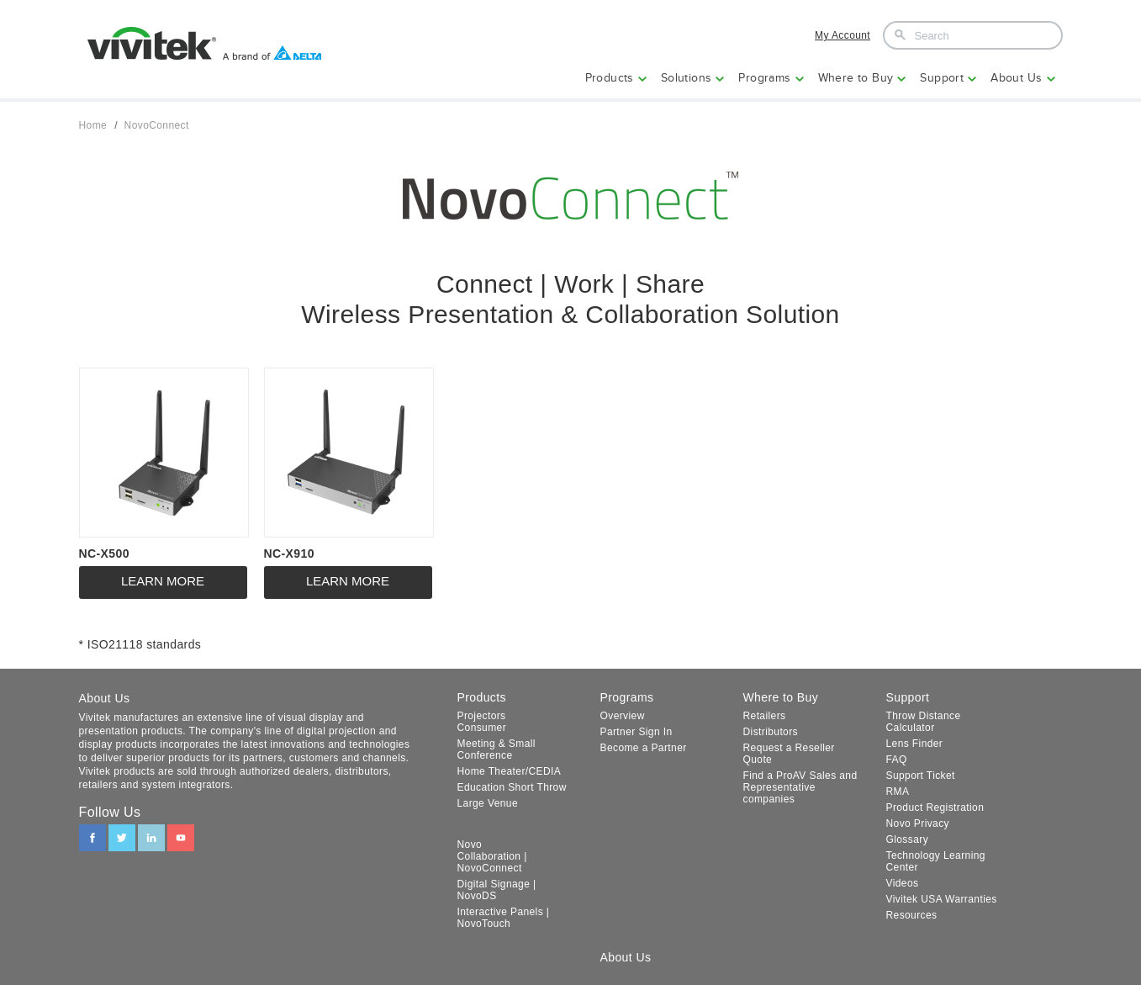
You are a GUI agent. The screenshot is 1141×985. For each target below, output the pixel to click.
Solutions (686, 77)
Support (942, 77)
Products (609, 77)
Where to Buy (856, 77)
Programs (764, 77)
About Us (1016, 77)
